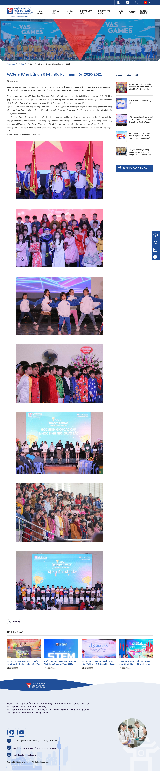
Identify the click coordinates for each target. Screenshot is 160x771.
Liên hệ (121, 12)
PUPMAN (132, 12)
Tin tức (21, 64)
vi (147, 2)
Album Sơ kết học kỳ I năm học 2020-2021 (24, 134)
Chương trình (55, 12)
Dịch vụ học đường (104, 12)
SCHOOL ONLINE (144, 12)
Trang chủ (11, 64)
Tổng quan (40, 12)
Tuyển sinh (70, 12)
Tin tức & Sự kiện (86, 12)
